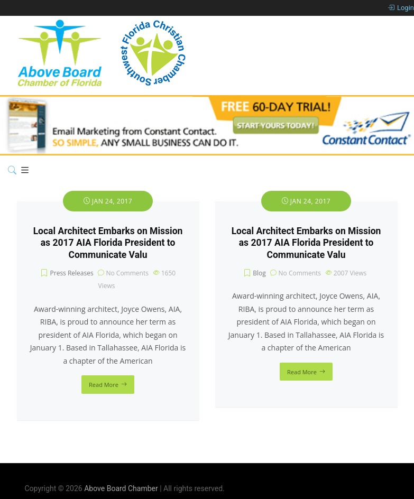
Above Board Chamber (121, 488)
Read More (103, 385)
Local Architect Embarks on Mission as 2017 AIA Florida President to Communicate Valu (108, 243)
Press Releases (72, 273)
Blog (259, 273)
